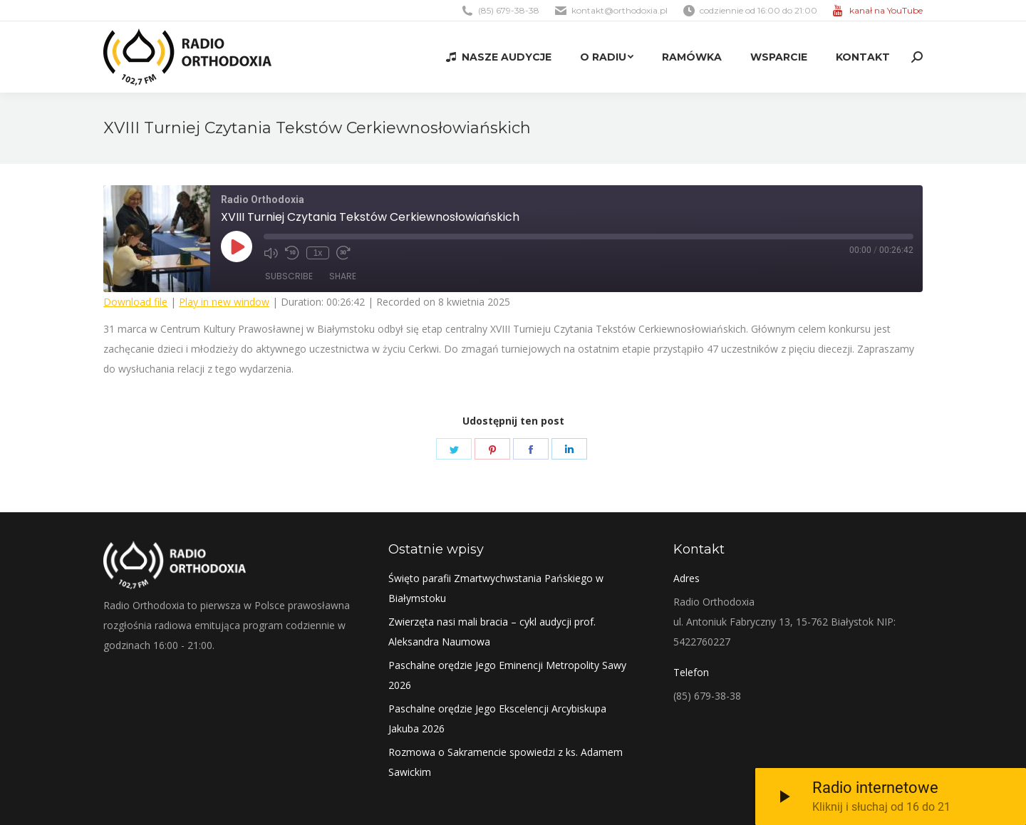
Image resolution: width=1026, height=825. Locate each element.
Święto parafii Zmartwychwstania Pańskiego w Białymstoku (495, 588)
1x (318, 253)
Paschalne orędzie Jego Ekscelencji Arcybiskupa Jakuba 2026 (497, 718)
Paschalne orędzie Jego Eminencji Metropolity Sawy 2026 (507, 675)
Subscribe (289, 276)
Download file (135, 301)
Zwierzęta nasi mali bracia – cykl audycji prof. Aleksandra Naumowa (492, 631)
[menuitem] (498, 56)
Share (342, 276)
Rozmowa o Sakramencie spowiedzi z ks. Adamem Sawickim (505, 762)
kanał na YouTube (886, 10)
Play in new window (224, 301)
